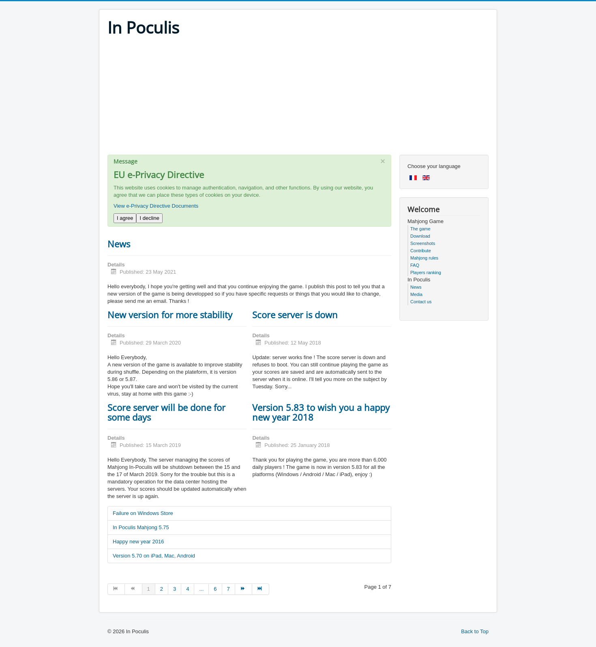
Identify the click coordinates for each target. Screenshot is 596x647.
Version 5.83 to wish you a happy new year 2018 (321, 412)
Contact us (421, 301)
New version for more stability (169, 315)
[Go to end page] (260, 589)
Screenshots (422, 243)
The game (420, 228)
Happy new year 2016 (138, 541)
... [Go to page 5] (201, 589)
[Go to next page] (243, 589)
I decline (149, 218)
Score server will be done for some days (166, 412)
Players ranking (425, 272)
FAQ (414, 265)
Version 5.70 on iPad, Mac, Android (154, 556)
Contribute (420, 250)
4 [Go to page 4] (187, 589)
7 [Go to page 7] (228, 589)
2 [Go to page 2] (161, 589)
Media (416, 294)
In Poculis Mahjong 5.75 (141, 527)
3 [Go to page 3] (174, 589)
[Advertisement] (298, 98)
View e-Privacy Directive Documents (156, 206)
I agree (125, 218)
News (118, 244)
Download (420, 236)
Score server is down (295, 315)
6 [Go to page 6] (215, 589)
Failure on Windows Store (143, 513)
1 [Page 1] (148, 589)
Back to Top (475, 631)
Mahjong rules (424, 257)
